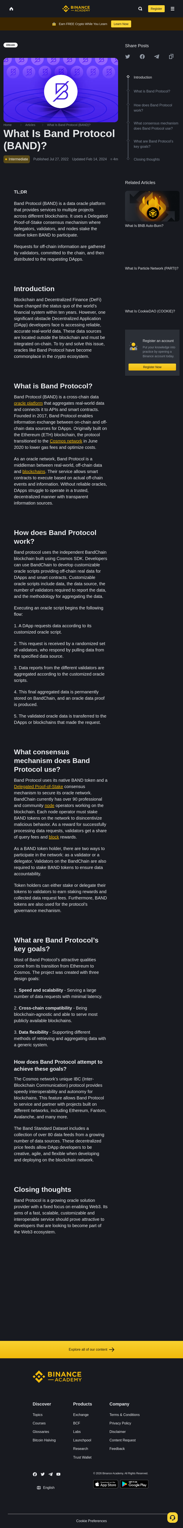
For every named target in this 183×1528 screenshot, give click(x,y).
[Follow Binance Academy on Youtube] (58, 1474)
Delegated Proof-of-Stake (38, 786)
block (54, 837)
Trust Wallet (82, 1457)
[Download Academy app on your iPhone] (105, 1484)
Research (80, 1449)
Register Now (152, 367)
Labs (77, 1432)
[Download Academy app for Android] (134, 1484)
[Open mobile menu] (172, 9)
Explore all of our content (91, 1349)
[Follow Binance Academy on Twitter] (43, 1474)
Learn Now (121, 24)
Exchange (81, 1415)
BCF (76, 1423)
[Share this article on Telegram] (156, 56)
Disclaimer (118, 1432)
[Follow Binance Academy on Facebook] (35, 1474)
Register (156, 8)
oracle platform (28, 403)
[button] (172, 8)
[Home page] (76, 8)
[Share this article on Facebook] (142, 56)
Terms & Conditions (125, 1415)
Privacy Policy (120, 1423)
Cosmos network (66, 441)
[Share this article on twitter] (127, 56)
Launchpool (82, 1440)
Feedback (117, 1449)
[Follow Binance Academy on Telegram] (50, 1474)
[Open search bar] (139, 9)
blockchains (33, 471)
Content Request (123, 1440)
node (49, 805)
